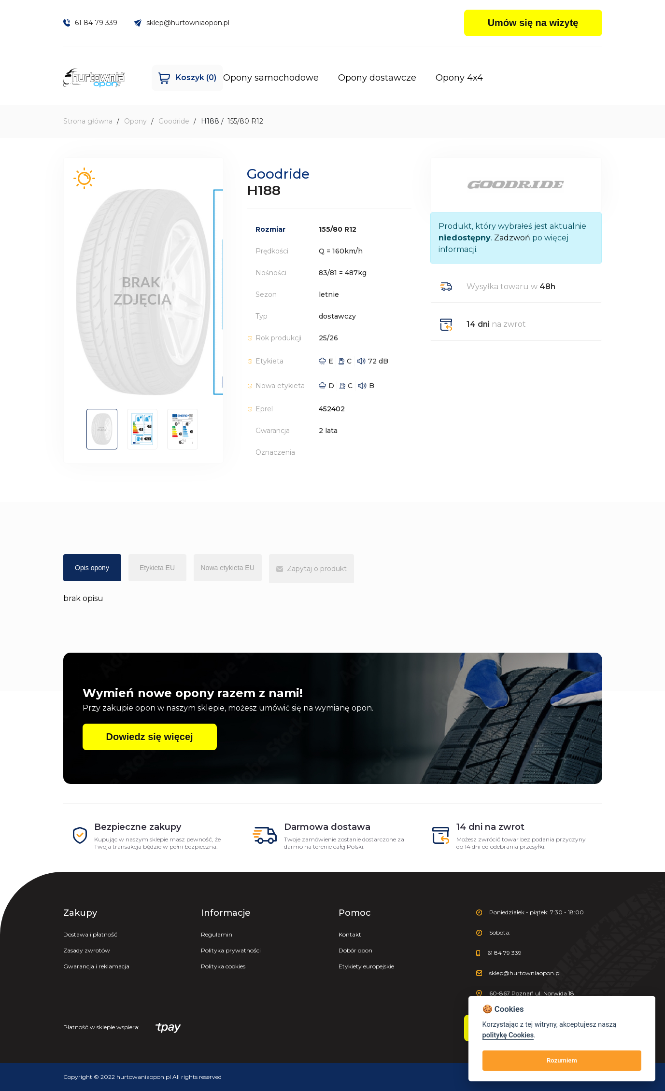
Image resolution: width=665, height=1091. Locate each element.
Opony (135, 121)
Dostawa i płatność (90, 934)
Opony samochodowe (222, 77)
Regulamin (216, 934)
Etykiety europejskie (366, 966)
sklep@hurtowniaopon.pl (181, 22)
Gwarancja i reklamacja (96, 966)
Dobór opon (355, 950)
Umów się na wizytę (533, 22)
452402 (332, 409)
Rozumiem (562, 1060)
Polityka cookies (223, 966)
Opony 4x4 (410, 77)
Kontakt (350, 934)
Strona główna (88, 121)
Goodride (173, 121)
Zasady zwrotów (86, 950)
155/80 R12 (245, 121)
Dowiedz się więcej (149, 736)
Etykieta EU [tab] (157, 568)
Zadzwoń (512, 237)
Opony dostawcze (328, 77)
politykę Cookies (508, 1035)
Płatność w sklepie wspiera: (122, 1028)
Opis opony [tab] (92, 568)
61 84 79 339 (90, 22)
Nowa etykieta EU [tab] (228, 568)
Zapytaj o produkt (311, 568)
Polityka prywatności (231, 950)
